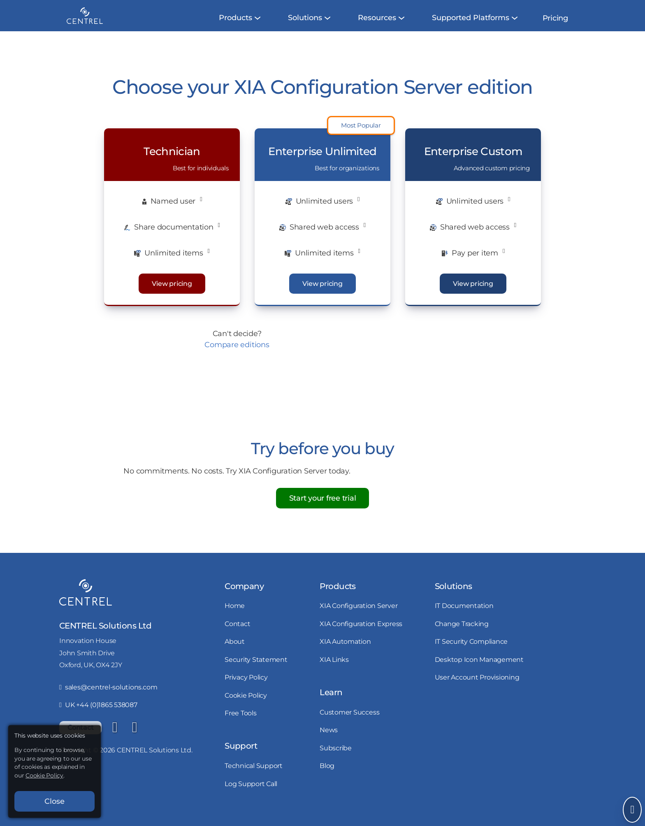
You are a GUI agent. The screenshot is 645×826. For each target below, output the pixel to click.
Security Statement (256, 669)
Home (235, 615)
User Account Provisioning (477, 687)
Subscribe (336, 758)
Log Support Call (251, 793)
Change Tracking (462, 633)
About (235, 651)
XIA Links (334, 669)
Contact (237, 633)
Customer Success (349, 722)
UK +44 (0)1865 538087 (98, 714)
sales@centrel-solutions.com (108, 697)
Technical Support (254, 775)
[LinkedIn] (114, 737)
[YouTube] (134, 737)
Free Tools (241, 723)
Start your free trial (322, 508)
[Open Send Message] (632, 810)
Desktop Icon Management (479, 669)
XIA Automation (345, 651)
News (329, 740)
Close (54, 801)
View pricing (172, 293)
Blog (327, 775)
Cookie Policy (246, 705)
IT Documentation (464, 615)
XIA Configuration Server (358, 615)
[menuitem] (235, 28)
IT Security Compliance (471, 651)
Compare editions (236, 354)
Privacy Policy (246, 687)
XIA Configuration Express (361, 633)
